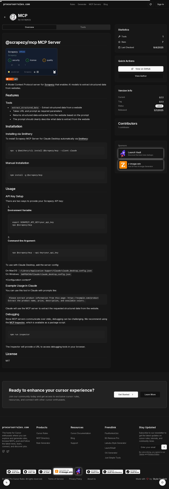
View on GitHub (140, 69)
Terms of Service (56, 479)
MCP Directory (43, 438)
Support (74, 443)
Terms (141, 454)
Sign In (160, 4)
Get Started (126, 394)
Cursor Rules (42, 433)
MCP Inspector (17, 322)
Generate (82, 4)
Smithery (83, 138)
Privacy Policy (153, 454)
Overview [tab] (29, 27)
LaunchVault (110, 448)
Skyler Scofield (160, 479)
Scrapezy (49, 84)
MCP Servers (95, 4)
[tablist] (56, 27)
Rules (72, 4)
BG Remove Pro (112, 438)
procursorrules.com (15, 427)
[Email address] (149, 447)
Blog (106, 4)
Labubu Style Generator (115, 443)
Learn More (150, 394)
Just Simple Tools (113, 458)
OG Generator (111, 453)
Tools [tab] (83, 27)
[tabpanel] (56, 200)
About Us (92, 479)
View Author (141, 76)
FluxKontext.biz (111, 433)
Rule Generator (43, 443)
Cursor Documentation (81, 433)
